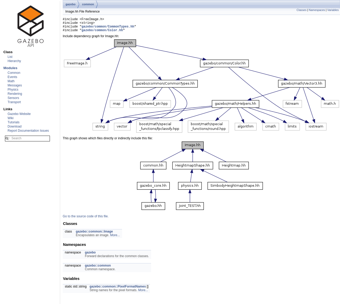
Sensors (13, 98)
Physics (13, 89)
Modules (10, 68)
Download (14, 126)
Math (11, 81)
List (10, 57)
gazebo (71, 4)
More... (115, 238)
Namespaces (317, 10)
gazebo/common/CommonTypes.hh (108, 28)
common (88, 4)
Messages (15, 85)
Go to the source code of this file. (85, 219)
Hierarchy (14, 61)
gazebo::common (98, 268)
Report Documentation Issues (28, 130)
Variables (333, 10)
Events (12, 77)
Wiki (11, 118)
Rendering (15, 94)
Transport (14, 102)
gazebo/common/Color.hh (102, 33)
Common (14, 73)
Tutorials (14, 122)
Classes (302, 10)
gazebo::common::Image (94, 234)
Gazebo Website (19, 114)
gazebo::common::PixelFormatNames (118, 289)
